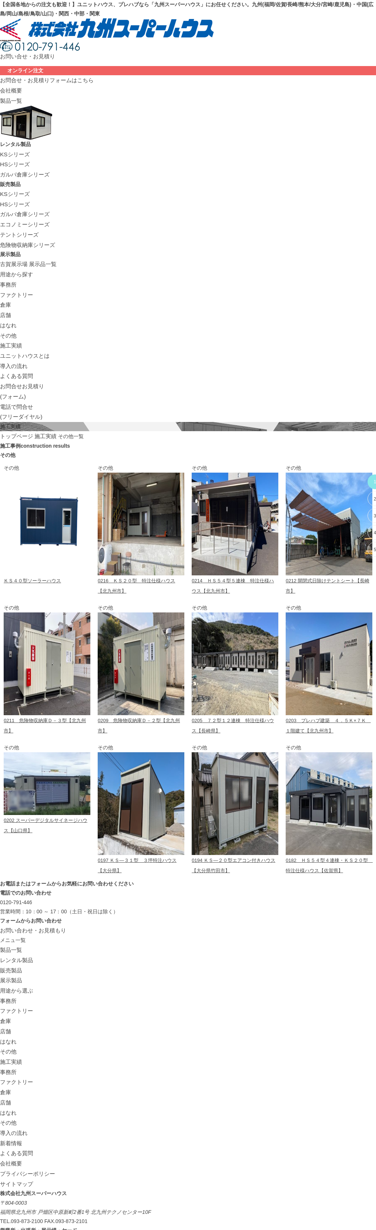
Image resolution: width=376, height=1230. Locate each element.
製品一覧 (10, 97)
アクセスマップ (18, 1208)
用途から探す (15, 261)
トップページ (15, 409)
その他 (7, 316)
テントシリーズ (18, 224)
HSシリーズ (14, 159)
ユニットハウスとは (23, 335)
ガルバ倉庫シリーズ (23, 168)
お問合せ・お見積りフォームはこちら (43, 79)
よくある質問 (15, 353)
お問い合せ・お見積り (25, 56)
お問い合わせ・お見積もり (31, 896)
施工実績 (10, 325)
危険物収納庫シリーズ (25, 233)
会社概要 (10, 88)
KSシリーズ (14, 150)
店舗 (5, 298)
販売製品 (10, 933)
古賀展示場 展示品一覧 (26, 252)
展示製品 (10, 943)
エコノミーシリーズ (23, 215)
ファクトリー (15, 279)
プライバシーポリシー (25, 1118)
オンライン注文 (25, 70)
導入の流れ (13, 344)
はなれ (7, 307)
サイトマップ (15, 1128)
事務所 (7, 270)
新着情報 (10, 1090)
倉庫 (5, 288)
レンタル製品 (15, 924)
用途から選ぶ (15, 952)
